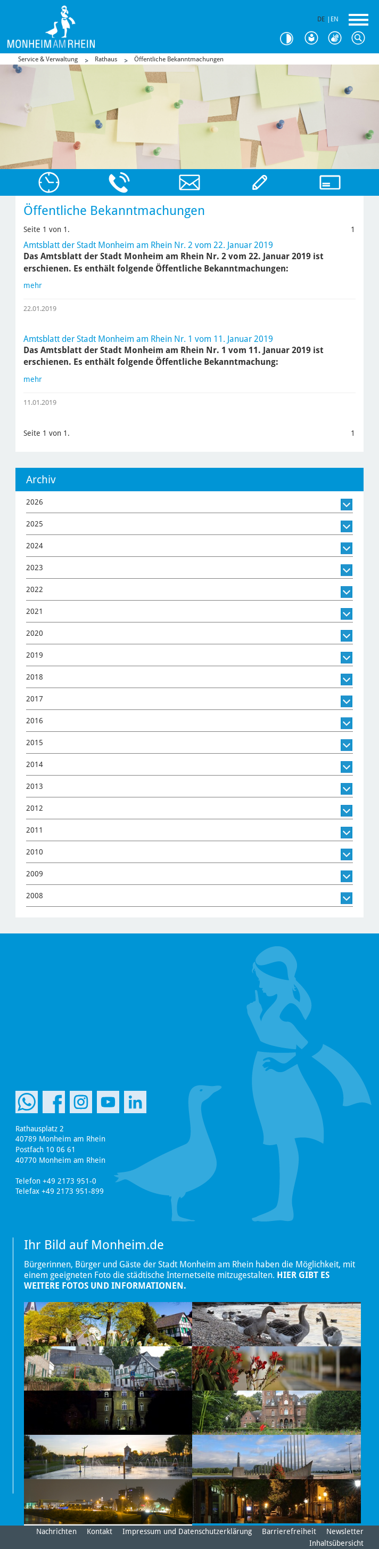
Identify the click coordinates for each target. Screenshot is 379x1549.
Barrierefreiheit (289, 1531)
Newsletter (345, 1531)
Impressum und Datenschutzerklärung (187, 1531)
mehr (32, 285)
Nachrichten (56, 1531)
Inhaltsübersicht (336, 1543)
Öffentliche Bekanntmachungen (179, 59)
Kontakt (99, 1531)
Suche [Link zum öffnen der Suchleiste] (361, 38)
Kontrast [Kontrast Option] (290, 38)
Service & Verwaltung (48, 59)
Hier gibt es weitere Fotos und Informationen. (176, 1280)
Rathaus (106, 59)
